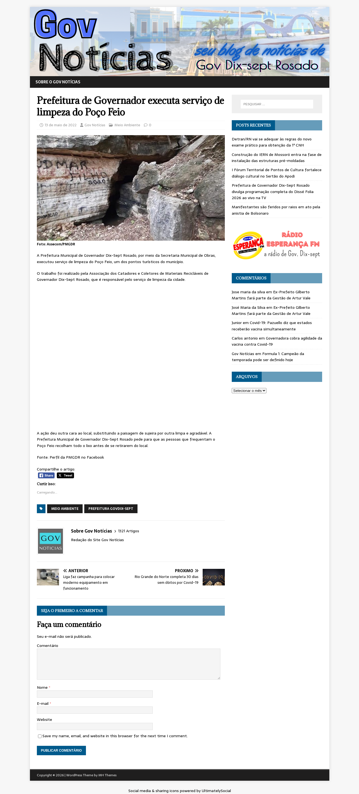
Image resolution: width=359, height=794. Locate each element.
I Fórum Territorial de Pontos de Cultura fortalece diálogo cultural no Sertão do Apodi (277, 173)
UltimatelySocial (216, 791)
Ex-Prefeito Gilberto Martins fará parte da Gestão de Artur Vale (271, 295)
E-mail (43, 703)
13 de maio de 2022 (61, 125)
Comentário (47, 646)
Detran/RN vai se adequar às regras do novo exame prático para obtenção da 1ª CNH (272, 142)
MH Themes (107, 775)
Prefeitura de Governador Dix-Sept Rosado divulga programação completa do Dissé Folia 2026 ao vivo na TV (273, 191)
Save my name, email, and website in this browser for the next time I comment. (115, 736)
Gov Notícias (95, 125)
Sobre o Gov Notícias (57, 82)
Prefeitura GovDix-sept (110, 509)
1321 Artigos (128, 531)
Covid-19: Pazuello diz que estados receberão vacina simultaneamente (272, 326)
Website (44, 719)
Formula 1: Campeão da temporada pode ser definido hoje (268, 357)
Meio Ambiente (127, 125)
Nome (43, 687)
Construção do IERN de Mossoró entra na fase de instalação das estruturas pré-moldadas (277, 157)
